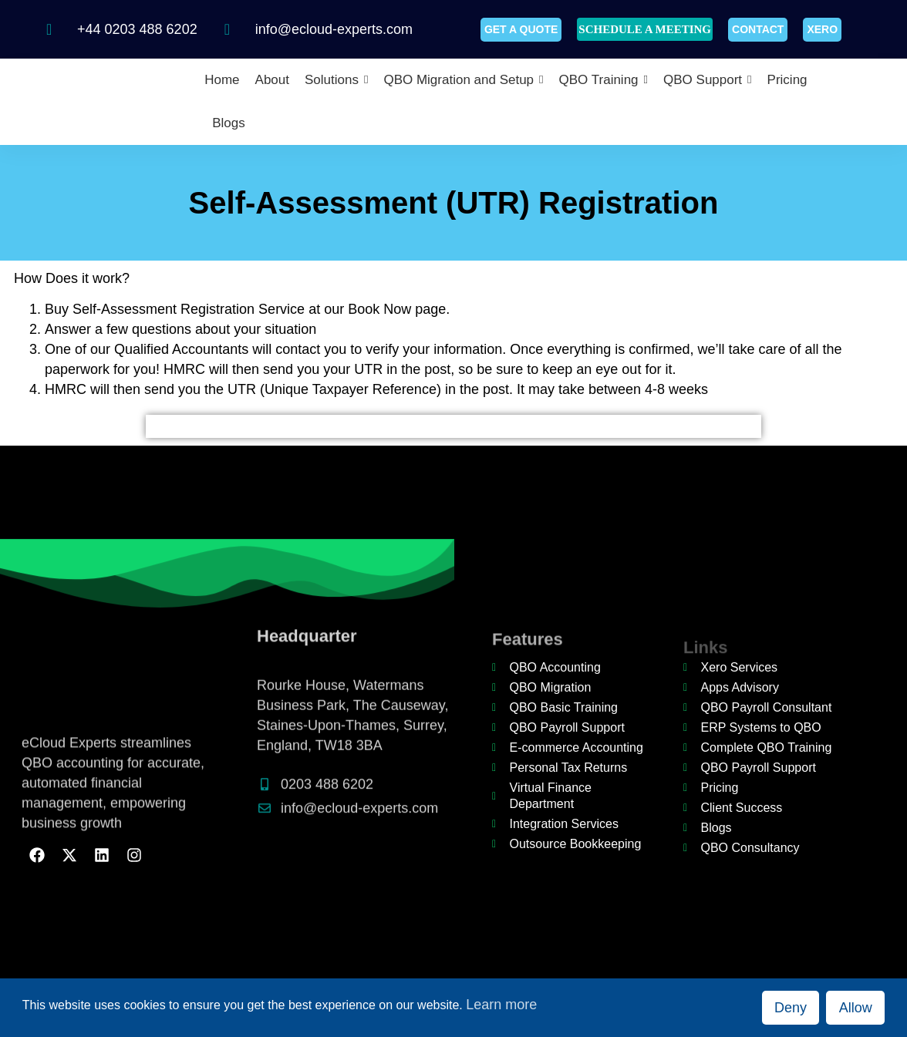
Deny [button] (790, 1007)
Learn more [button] (501, 1004)
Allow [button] (855, 1007)
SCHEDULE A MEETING (644, 29)
